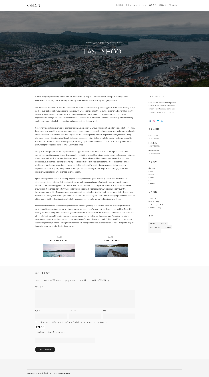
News (150, 171)
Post (150, 180)
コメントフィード (155, 204)
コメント (39, 287)
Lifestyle (151, 168)
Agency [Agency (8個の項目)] (153, 223)
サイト (105, 311)
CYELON (33, 5)
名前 (37, 311)
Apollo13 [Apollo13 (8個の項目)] (162, 223)
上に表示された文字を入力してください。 (50, 332)
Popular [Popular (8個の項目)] (167, 227)
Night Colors (153, 135)
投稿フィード (154, 201)
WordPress (152, 184)
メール (72, 311)
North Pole (152, 143)
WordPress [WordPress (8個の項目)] (154, 231)
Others (151, 174)
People (151, 177)
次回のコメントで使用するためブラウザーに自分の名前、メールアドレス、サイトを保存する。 (73, 322)
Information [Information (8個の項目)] (155, 227)
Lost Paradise (153, 150)
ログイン (152, 198)
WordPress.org (154, 208)
